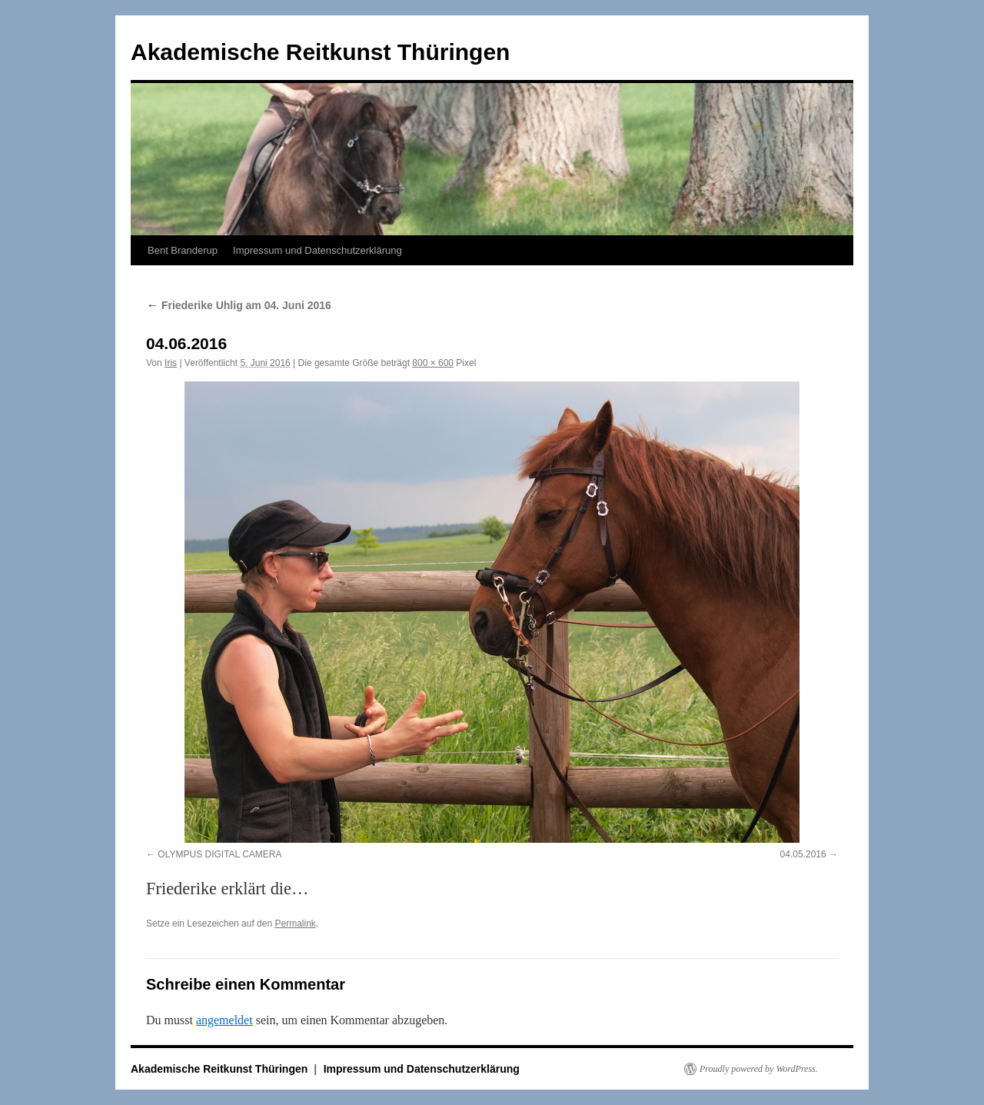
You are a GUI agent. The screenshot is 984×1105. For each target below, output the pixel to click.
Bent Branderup (183, 250)
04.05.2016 (803, 854)
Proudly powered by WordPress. (759, 1068)
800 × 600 (433, 363)
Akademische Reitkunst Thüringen (320, 52)
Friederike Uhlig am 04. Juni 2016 (238, 305)
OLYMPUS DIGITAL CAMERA (219, 854)
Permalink (294, 923)
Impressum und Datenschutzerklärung (317, 250)
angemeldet (224, 1020)
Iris (171, 363)
